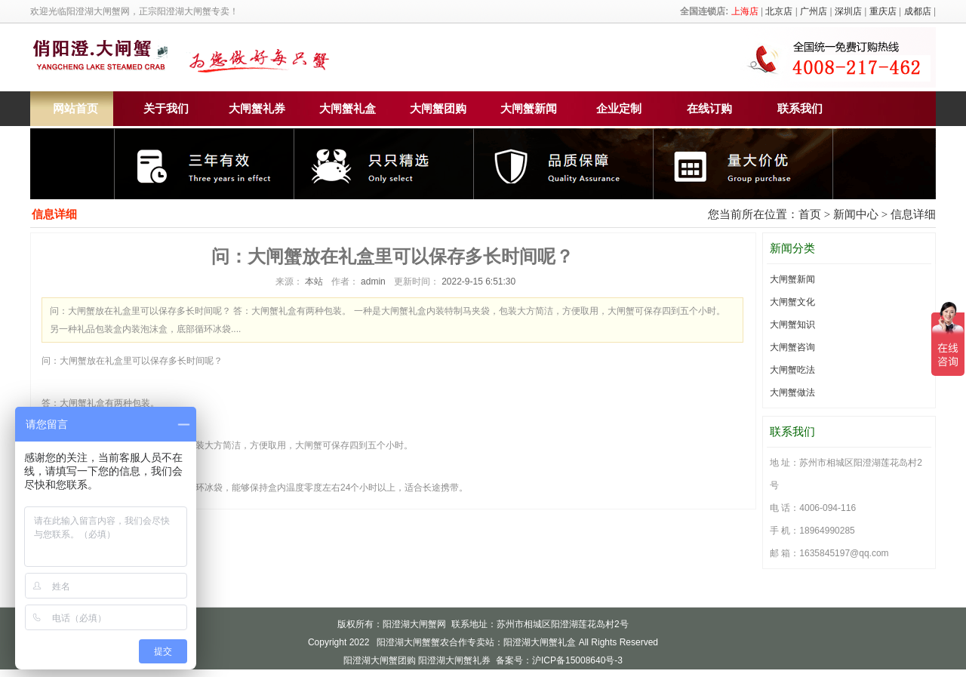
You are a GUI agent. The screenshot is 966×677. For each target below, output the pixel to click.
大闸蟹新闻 (528, 109)
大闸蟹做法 (792, 392)
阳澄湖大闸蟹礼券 (454, 660)
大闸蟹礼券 (257, 109)
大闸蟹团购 (438, 109)
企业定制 (618, 109)
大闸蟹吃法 (792, 370)
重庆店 (883, 11)
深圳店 (848, 11)
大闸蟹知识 (792, 324)
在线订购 (709, 109)
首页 (809, 214)
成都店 (917, 11)
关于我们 (166, 109)
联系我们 (800, 109)
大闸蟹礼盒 (347, 109)
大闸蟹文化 (792, 302)
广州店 (813, 11)
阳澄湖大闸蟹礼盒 (539, 642)
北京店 (778, 11)
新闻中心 (855, 214)
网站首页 (75, 109)
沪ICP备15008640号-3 (577, 660)
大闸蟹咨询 (792, 347)
